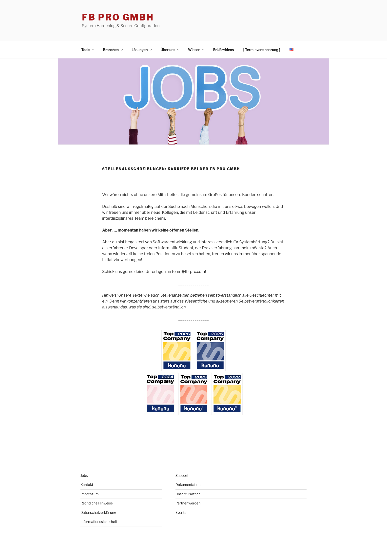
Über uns (170, 50)
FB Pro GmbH (118, 17)
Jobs (84, 475)
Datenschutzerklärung (98, 512)
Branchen (113, 50)
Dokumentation (187, 485)
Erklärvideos (223, 50)
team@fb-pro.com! (189, 271)
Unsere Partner (187, 494)
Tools (88, 50)
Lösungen (142, 50)
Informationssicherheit (98, 522)
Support (182, 475)
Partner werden (187, 503)
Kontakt (86, 485)
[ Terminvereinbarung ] (261, 50)
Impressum (89, 494)
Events (180, 512)
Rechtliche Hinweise (96, 503)
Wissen (196, 50)
